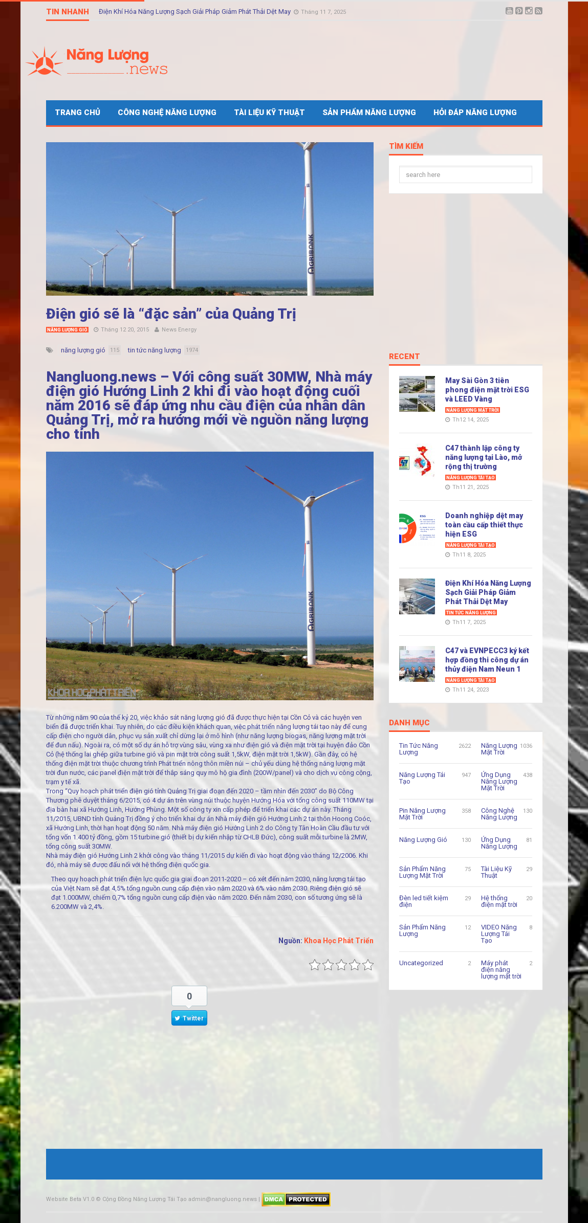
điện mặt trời (298, 745)
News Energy (179, 329)
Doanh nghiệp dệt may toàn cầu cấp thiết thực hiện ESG (484, 525)
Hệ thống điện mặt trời (499, 901)
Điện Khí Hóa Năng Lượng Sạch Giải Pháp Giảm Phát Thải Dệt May (195, 11)
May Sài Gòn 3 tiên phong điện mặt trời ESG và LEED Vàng (487, 389)
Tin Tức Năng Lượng (471, 612)
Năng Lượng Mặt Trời (472, 410)
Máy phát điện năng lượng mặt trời (501, 970)
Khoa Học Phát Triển (339, 941)
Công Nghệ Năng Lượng (167, 112)
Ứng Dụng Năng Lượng (499, 843)
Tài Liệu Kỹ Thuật (269, 112)
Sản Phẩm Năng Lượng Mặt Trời (422, 872)
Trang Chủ (77, 112)
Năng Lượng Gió (67, 329)
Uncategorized (421, 963)
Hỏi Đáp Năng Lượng (475, 112)
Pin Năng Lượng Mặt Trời (422, 813)
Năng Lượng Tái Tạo (470, 477)
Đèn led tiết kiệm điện (423, 901)
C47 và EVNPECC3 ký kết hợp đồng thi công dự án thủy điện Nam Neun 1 (487, 660)
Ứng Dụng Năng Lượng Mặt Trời (499, 781)
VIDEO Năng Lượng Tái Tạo (499, 934)
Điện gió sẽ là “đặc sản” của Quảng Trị (171, 313)
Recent (404, 357)
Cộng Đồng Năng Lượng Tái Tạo (144, 1199)
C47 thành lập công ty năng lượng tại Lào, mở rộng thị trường (483, 457)
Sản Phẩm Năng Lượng (369, 112)
